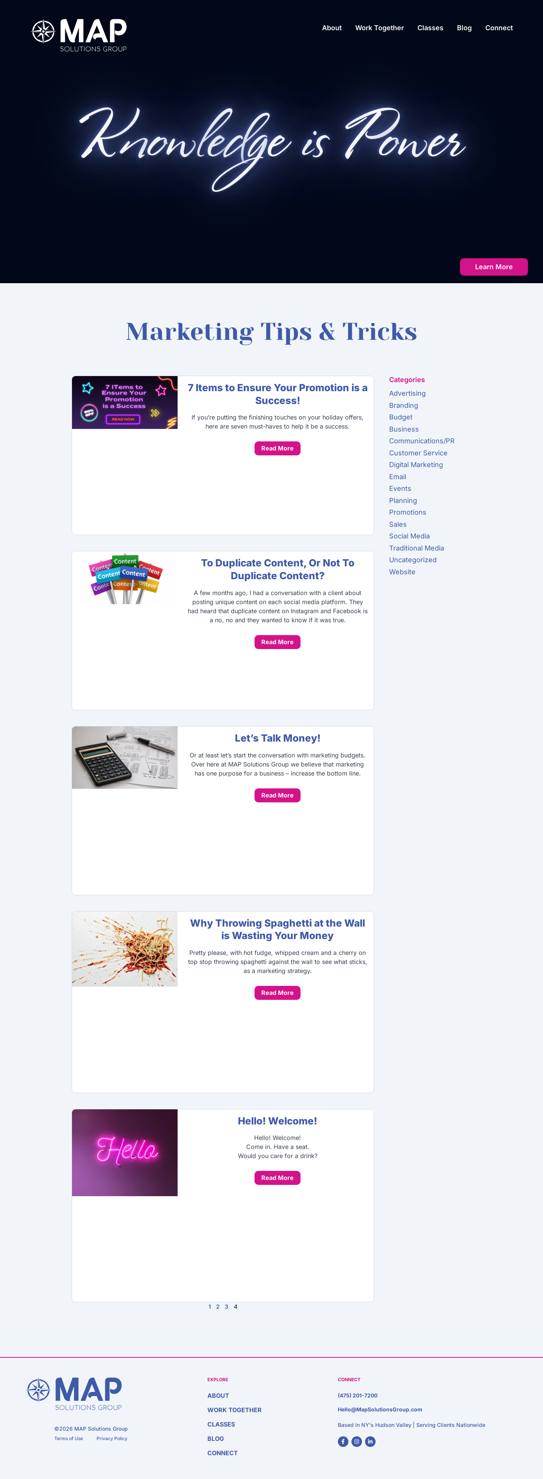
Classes (430, 28)
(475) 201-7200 (357, 1395)
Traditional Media (416, 548)
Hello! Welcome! (277, 1121)
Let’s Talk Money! (278, 738)
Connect (499, 28)
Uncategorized (413, 560)
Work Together (379, 28)
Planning (403, 500)
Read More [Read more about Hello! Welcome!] (277, 1177)
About (332, 28)
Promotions (407, 512)
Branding (403, 405)
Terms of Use (68, 1438)
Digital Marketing (416, 465)
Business (404, 429)
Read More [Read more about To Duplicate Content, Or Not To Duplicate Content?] (277, 642)
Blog (464, 28)
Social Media (409, 536)
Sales (398, 524)
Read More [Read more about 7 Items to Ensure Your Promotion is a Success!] (277, 448)
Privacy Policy (112, 1438)
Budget (401, 417)
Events (400, 488)
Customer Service (418, 453)
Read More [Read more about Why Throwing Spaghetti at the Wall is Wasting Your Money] (277, 992)
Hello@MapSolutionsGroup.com (380, 1409)
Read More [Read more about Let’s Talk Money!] (277, 795)
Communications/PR (422, 441)
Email (397, 477)
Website (402, 572)
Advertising (407, 393)
